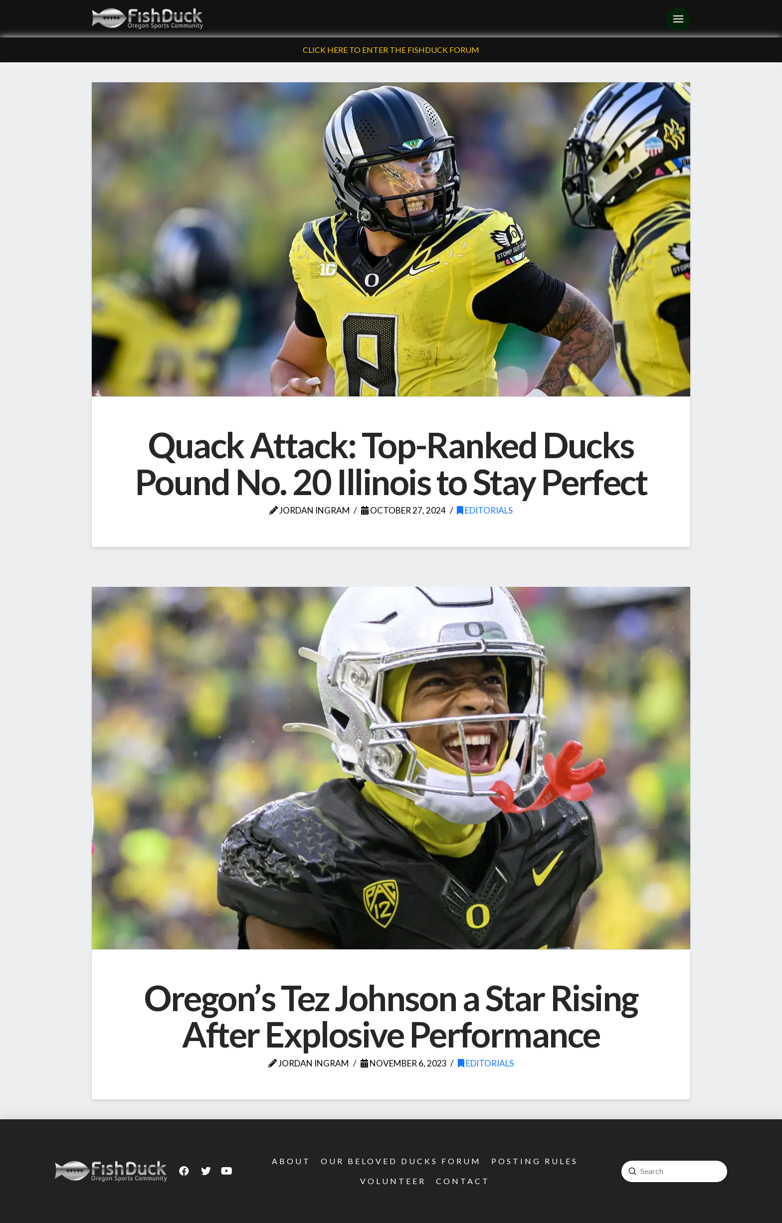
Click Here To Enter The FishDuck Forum (391, 49)
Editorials (485, 510)
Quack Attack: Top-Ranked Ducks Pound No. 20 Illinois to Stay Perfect (391, 463)
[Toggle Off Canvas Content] (678, 19)
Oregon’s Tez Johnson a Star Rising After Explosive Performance (391, 1016)
